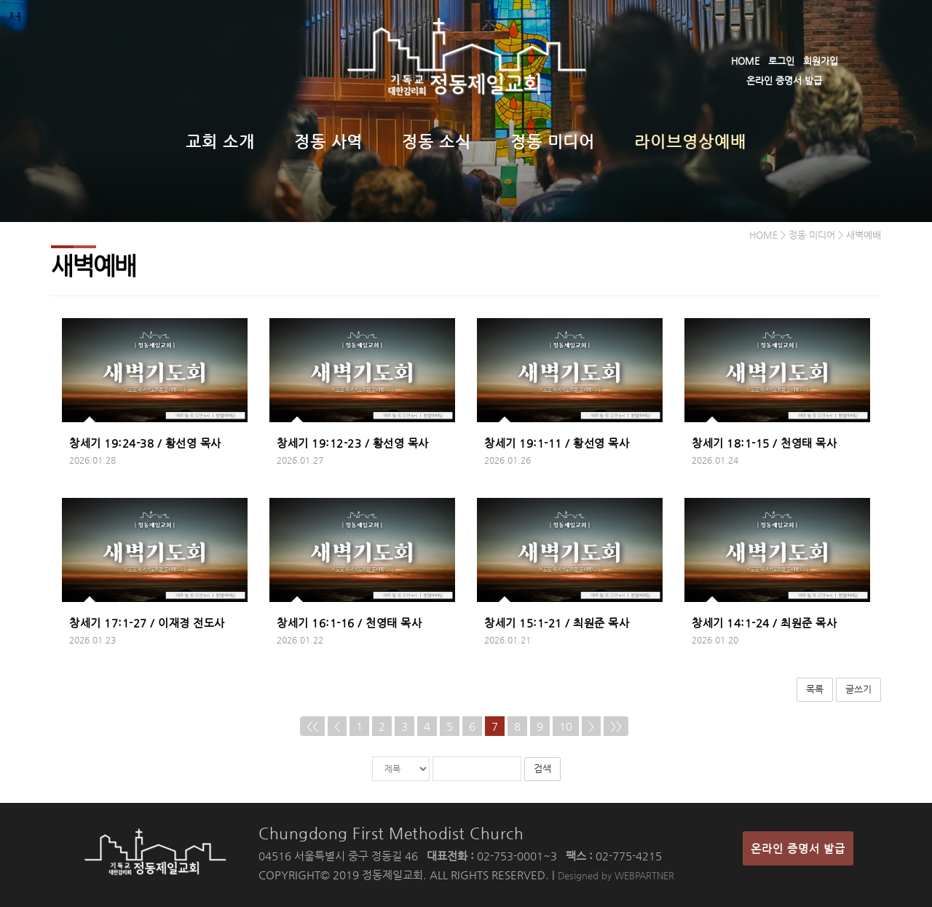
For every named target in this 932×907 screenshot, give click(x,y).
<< (312, 726)
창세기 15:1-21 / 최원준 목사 (556, 623)
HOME (745, 60)
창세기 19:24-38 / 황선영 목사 (145, 443)
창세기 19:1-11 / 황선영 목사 (556, 443)
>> (616, 726)
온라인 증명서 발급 (784, 80)
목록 (815, 689)
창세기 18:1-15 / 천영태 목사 (764, 443)
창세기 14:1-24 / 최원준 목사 (764, 623)
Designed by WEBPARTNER (616, 875)
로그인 (781, 60)
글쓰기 (858, 689)
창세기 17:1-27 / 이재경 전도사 (147, 623)
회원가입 (820, 60)
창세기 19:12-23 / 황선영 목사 (353, 443)
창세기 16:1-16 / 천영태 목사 (349, 623)
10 (565, 726)
